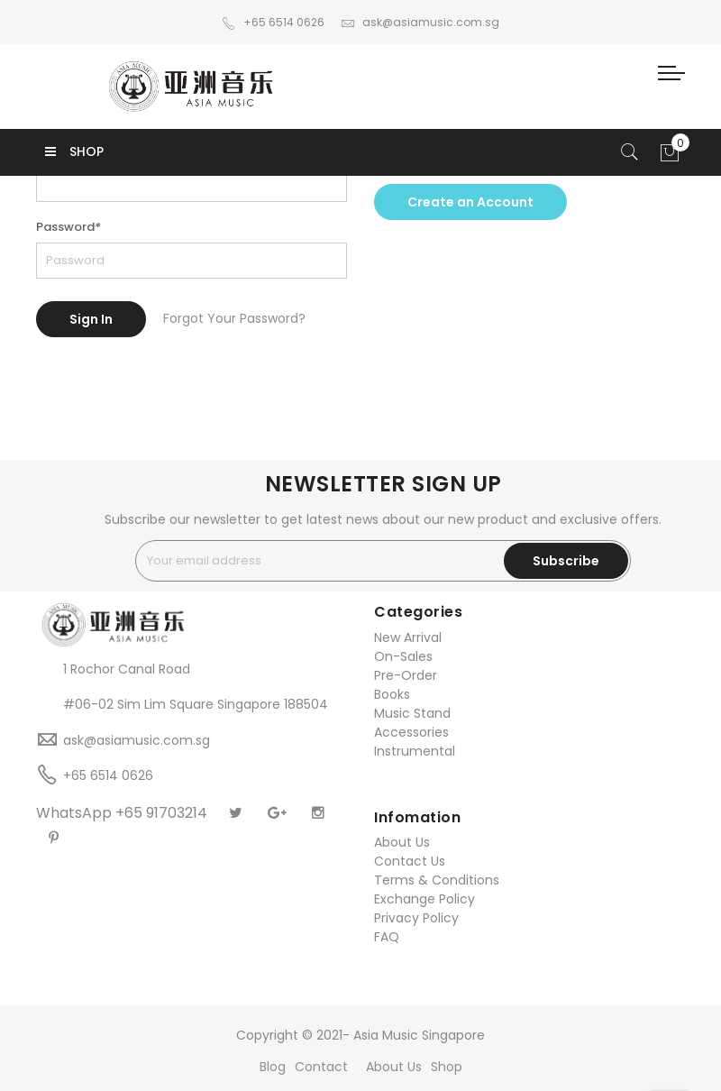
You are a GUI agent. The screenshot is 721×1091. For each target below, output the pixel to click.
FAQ (386, 937)
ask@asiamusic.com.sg (420, 22)
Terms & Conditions (436, 880)
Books (392, 694)
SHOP (74, 151)
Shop (446, 1067)
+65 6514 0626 (273, 22)
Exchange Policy (424, 899)
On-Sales (403, 656)
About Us (402, 842)
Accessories (411, 732)
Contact (321, 1067)
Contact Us (409, 861)
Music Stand (412, 713)
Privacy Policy (416, 918)
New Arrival (408, 637)
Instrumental (414, 751)
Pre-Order (405, 675)
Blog (273, 1067)
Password (68, 226)
